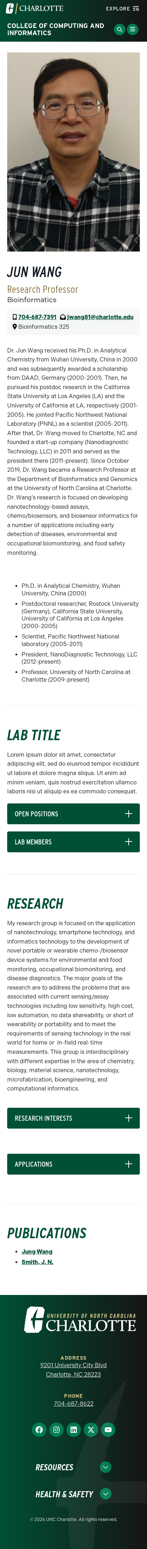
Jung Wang (37, 1251)
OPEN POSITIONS (36, 814)
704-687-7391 (37, 317)
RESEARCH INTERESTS (43, 1118)
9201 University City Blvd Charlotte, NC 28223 (73, 1370)
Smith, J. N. (38, 1262)
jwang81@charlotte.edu (100, 317)
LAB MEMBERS (33, 842)
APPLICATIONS (33, 1164)
